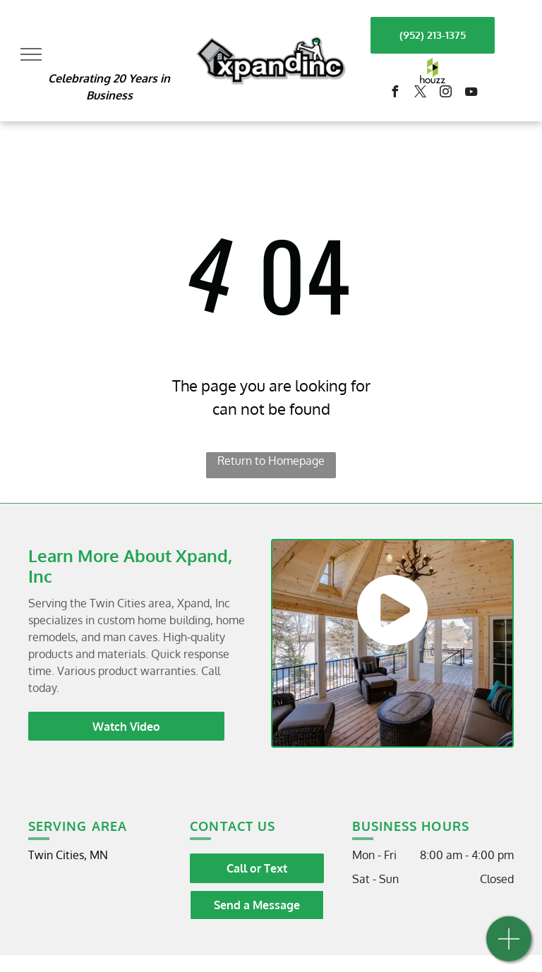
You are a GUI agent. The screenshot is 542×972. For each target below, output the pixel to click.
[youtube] (471, 93)
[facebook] (394, 93)
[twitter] (420, 93)
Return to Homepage (271, 461)
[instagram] (445, 93)
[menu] (31, 54)
